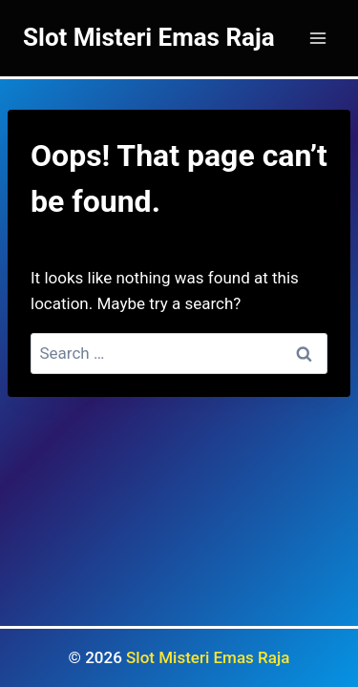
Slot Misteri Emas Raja (207, 657)
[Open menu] (317, 37)
